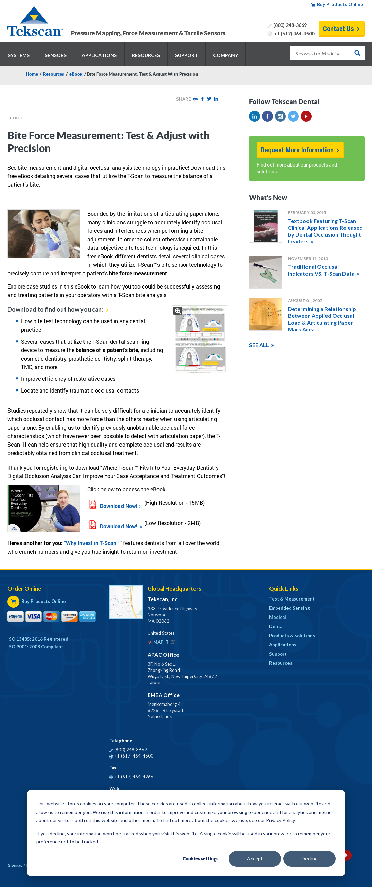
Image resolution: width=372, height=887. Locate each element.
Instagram (280, 116)
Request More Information (297, 149)
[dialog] (186, 833)
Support (186, 55)
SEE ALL (259, 345)
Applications (99, 55)
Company (225, 55)
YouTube (306, 116)
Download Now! (118, 505)
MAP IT (164, 642)
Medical (277, 617)
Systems (19, 55)
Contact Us (338, 28)
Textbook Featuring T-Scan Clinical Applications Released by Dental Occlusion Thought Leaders (325, 231)
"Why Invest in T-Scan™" (93, 542)
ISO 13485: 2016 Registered (37, 639)
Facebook (202, 98)
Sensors (56, 55)
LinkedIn (215, 98)
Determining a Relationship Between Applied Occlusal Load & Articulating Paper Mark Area (322, 319)
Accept (255, 859)
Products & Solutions (292, 635)
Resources (146, 55)
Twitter (209, 98)
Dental (276, 626)
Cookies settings (200, 859)
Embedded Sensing (289, 608)
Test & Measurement (292, 599)
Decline (310, 859)
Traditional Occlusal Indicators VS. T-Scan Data (321, 270)
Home (32, 74)
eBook (75, 74)
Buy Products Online (340, 4)
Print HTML (195, 98)
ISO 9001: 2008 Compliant (35, 646)
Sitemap (15, 865)
